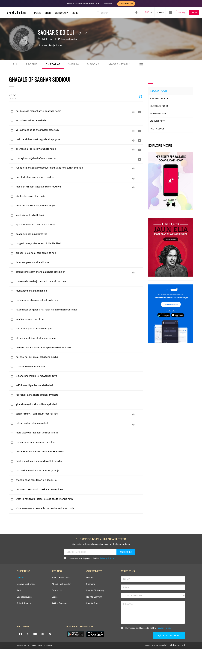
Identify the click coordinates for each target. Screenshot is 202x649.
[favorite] (12, 112)
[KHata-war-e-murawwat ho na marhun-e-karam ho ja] (79, 508)
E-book (93, 64)
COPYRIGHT (49, 645)
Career (55, 597)
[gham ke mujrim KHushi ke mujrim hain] (79, 404)
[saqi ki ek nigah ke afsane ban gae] (79, 328)
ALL (15, 64)
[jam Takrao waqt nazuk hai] (79, 318)
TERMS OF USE (36, 645)
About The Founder (61, 584)
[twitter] (27, 633)
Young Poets (157, 121)
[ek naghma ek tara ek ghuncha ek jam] (79, 337)
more (75, 13)
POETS (37, 13)
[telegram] (49, 633)
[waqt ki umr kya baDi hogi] (79, 214)
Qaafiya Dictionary (26, 584)
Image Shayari (119, 64)
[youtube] (35, 633)
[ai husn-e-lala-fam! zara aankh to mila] (79, 252)
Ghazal (53, 64)
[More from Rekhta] (170, 12)
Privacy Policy (107, 558)
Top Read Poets (159, 98)
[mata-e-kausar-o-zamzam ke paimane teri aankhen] (79, 347)
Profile (31, 64)
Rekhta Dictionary (95, 590)
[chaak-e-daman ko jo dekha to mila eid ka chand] (79, 281)
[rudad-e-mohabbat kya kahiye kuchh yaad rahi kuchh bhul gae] (79, 167)
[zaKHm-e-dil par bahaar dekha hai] (79, 385)
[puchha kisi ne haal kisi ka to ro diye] (79, 176)
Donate (194, 12)
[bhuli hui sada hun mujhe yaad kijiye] (79, 205)
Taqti (19, 590)
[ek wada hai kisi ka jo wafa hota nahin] (79, 148)
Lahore (64, 39)
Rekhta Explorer (59, 603)
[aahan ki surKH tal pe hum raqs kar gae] (79, 413)
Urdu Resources (24, 597)
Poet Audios (157, 128)
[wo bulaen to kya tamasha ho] (79, 120)
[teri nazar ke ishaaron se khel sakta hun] (79, 299)
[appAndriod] (76, 634)
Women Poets (158, 113)
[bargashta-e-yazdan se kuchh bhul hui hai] (79, 243)
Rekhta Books (93, 603)
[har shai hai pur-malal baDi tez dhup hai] (79, 356)
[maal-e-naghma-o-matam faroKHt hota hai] (79, 460)
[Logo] (16, 13)
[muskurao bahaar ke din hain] (79, 290)
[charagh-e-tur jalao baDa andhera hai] (79, 158)
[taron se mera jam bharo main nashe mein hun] (79, 271)
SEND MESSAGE (169, 635)
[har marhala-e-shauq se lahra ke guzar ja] (79, 470)
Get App (181, 12)
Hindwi (90, 577)
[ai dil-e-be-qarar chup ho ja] (79, 195)
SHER (48, 13)
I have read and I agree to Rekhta (89, 558)
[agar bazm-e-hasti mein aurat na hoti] (79, 224)
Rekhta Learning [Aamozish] (94, 597)
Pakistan (73, 39)
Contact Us (57, 590)
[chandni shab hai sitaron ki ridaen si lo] (79, 479)
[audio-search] (136, 12)
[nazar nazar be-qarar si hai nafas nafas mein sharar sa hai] (79, 309)
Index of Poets (158, 90)
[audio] (133, 111)
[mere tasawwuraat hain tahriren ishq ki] (79, 432)
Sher (73, 64)
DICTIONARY (61, 13)
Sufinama (90, 584)
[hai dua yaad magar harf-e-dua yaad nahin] (79, 110)
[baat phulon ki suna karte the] (79, 233)
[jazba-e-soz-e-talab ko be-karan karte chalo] (79, 489)
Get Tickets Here (126, 4)
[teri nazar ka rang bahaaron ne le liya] (79, 441)
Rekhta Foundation (61, 577)
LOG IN (160, 12)
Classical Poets (159, 106)
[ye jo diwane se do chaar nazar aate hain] (79, 129)
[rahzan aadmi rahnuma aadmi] (79, 422)
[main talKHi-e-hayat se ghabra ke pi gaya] (79, 139)
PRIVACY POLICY (23, 645)
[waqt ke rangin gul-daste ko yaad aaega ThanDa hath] (79, 498)
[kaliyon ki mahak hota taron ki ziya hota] (79, 394)
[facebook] (20, 633)
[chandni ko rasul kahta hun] (79, 366)
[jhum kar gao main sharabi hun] (79, 262)
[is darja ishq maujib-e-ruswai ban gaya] (79, 375)
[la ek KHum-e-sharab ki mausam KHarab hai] (79, 451)
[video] (139, 111)
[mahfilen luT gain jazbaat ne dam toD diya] (79, 186)
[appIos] (95, 634)
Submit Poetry (24, 603)
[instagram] (42, 633)
